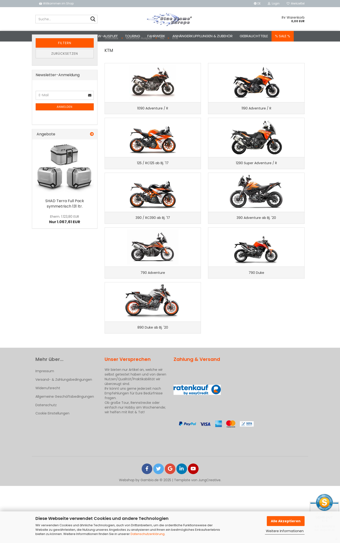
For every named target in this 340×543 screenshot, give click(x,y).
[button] (257, 3)
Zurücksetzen (64, 72)
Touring (132, 35)
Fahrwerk (156, 35)
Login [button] (274, 3)
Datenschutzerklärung (148, 534)
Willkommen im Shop (56, 3)
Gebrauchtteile (254, 35)
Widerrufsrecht (47, 445)
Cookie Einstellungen (52, 470)
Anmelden (64, 125)
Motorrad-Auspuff (68, 35)
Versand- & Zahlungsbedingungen (63, 436)
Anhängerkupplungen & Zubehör (202, 35)
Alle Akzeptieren (286, 521)
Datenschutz (46, 462)
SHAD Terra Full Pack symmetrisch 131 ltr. (64, 222)
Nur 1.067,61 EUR (64, 238)
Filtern (64, 61)
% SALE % (282, 35)
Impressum (44, 428)
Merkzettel (296, 3)
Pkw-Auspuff (106, 35)
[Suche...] (93, 19)
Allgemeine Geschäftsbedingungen (64, 453)
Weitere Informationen (285, 531)
